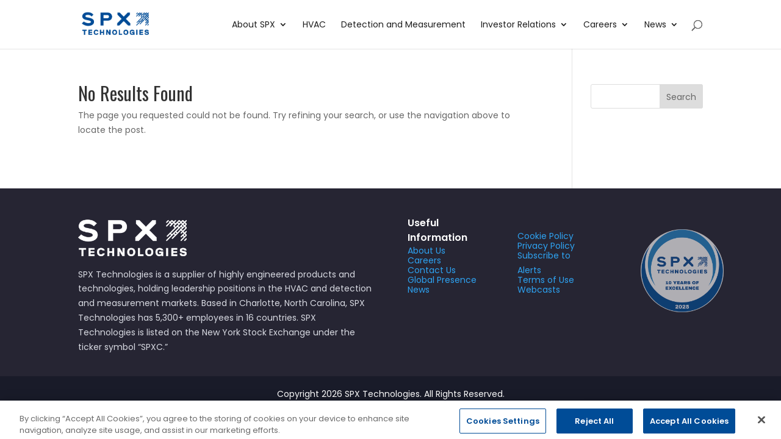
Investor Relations (518, 25)
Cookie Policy (545, 236)
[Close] (761, 425)
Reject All (594, 426)
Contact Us (432, 270)
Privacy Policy (546, 246)
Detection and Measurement (403, 25)
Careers (600, 25)
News (655, 25)
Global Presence (442, 280)
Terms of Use (545, 280)
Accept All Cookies (689, 426)
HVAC (314, 25)
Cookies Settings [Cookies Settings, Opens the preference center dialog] (502, 426)
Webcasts (538, 290)
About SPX (253, 25)
